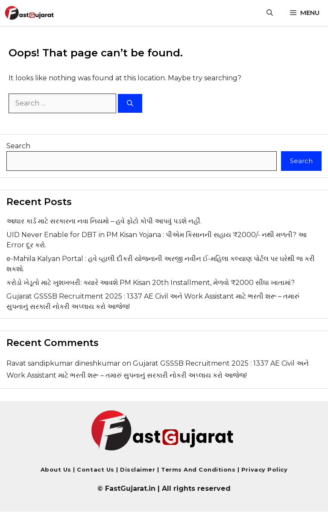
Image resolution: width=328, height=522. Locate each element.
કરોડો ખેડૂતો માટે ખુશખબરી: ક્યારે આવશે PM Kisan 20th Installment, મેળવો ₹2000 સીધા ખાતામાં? (150, 283)
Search (18, 146)
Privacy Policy (263, 469)
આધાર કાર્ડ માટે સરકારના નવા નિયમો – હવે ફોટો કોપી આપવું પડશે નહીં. (104, 221)
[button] (269, 13)
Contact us (95, 469)
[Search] (130, 103)
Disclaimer (138, 469)
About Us (56, 469)
